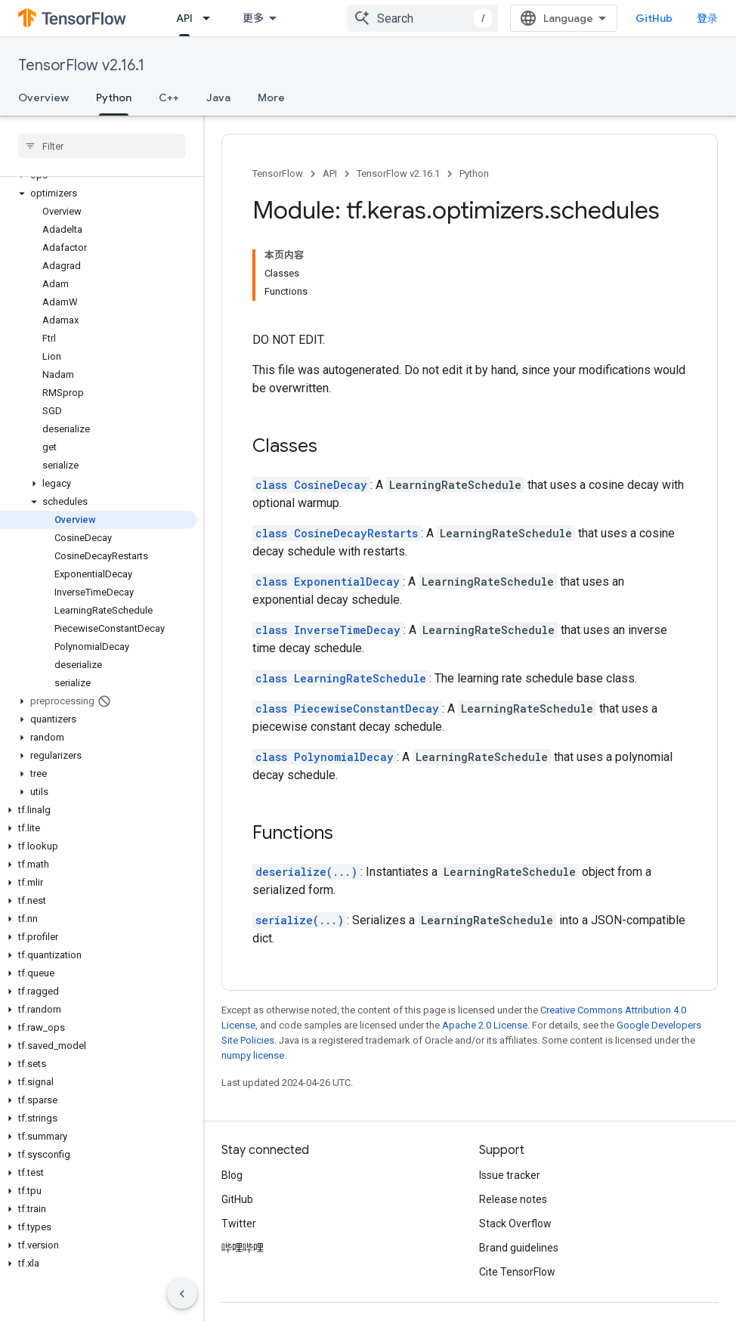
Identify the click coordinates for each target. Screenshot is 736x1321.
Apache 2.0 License (484, 1025)
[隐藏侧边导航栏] (182, 1294)
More (271, 97)
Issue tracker (509, 1175)
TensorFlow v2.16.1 (81, 65)
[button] (98, 193)
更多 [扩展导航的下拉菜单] (253, 18)
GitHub (654, 18)
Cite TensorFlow (517, 1272)
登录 (707, 18)
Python (474, 173)
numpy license (252, 1055)
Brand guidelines (518, 1248)
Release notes (513, 1199)
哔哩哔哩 (242, 1248)
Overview (43, 97)
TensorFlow (277, 173)
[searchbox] (101, 146)
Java (218, 97)
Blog (232, 1175)
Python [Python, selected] (113, 97)
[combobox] (422, 18)
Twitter (238, 1223)
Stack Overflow (515, 1223)
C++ (169, 97)
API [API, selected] (184, 18)
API (330, 173)
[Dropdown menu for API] (211, 18)
